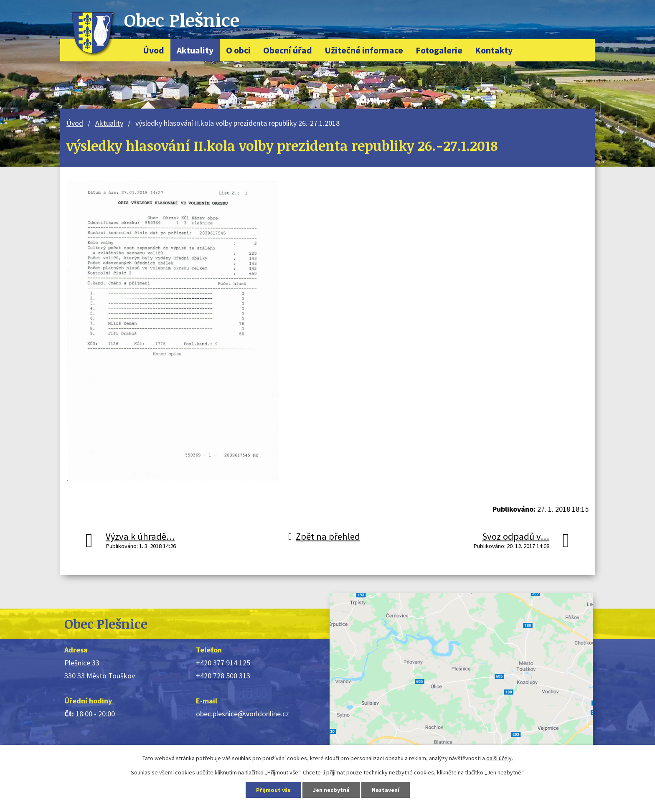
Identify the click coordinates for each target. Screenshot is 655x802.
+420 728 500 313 (223, 675)
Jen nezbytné (331, 790)
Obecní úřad (287, 50)
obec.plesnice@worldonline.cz (242, 713)
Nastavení (385, 790)
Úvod (153, 50)
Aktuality (195, 50)
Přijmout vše (273, 790)
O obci (238, 50)
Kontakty (494, 50)
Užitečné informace (364, 50)
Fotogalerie (439, 50)
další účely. (499, 758)
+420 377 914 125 (223, 662)
